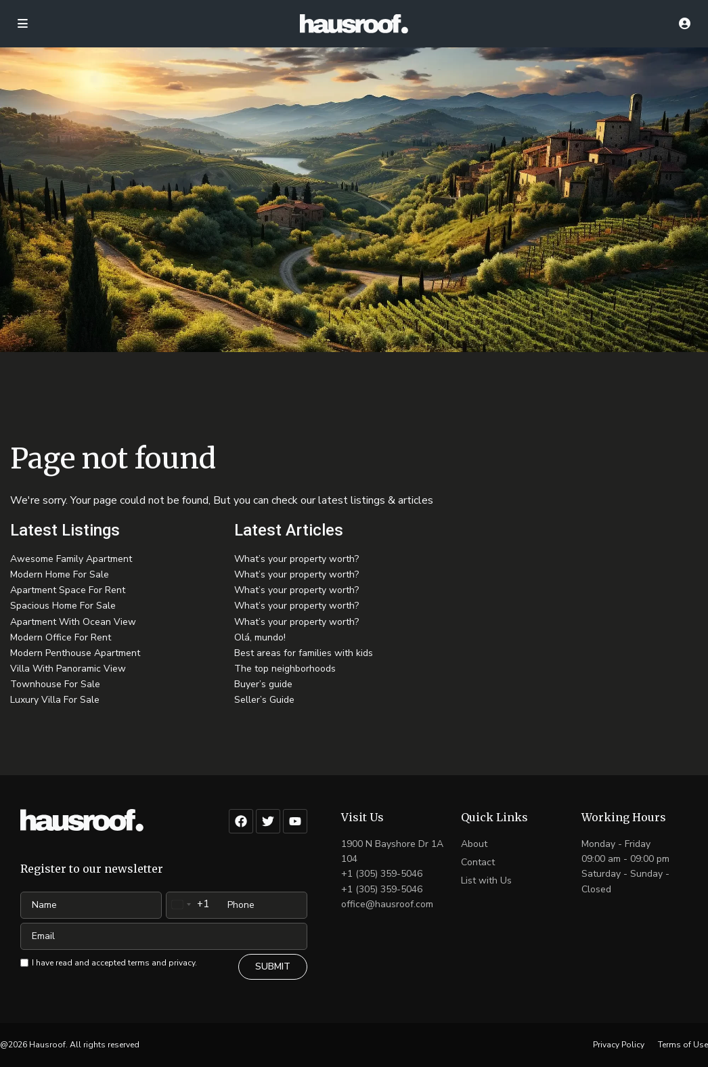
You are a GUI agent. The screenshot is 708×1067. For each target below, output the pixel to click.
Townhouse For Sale (55, 684)
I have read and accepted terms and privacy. (114, 962)
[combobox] (188, 904)
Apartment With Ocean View (73, 621)
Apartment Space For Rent (67, 590)
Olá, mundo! (260, 637)
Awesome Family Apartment (71, 558)
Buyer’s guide (263, 684)
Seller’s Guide (264, 699)
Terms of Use (683, 1044)
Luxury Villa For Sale (54, 699)
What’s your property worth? (296, 558)
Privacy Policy (618, 1044)
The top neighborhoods (285, 668)
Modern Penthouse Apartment (75, 653)
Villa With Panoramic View (68, 668)
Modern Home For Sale (59, 574)
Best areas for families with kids (303, 653)
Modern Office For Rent (60, 637)
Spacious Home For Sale (63, 605)
